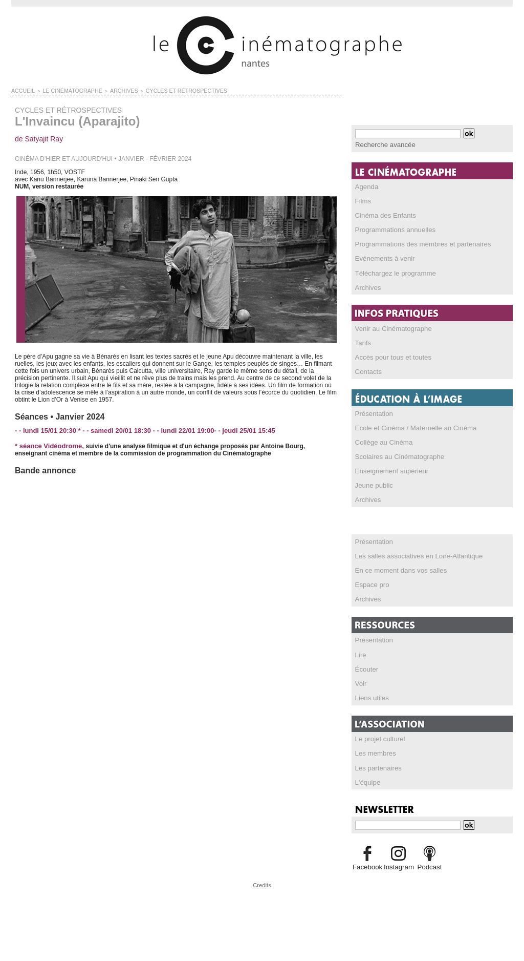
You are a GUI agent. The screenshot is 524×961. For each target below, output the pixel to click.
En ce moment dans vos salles (397, 568)
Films (362, 200)
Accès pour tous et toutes (389, 356)
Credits (262, 881)
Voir (360, 680)
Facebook (367, 863)
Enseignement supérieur (388, 469)
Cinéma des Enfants (382, 214)
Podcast (430, 863)
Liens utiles (370, 695)
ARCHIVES (108, 90)
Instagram (398, 863)
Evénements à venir (382, 257)
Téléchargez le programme (391, 272)
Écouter (365, 666)
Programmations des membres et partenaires (416, 243)
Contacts (367, 370)
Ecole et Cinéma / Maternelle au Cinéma (410, 426)
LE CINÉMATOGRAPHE (64, 90)
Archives (367, 286)
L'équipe (366, 779)
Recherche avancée (382, 144)
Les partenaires (376, 764)
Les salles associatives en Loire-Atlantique (413, 553)
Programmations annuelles (391, 229)
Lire (360, 652)
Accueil (21, 90)
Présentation (372, 411)
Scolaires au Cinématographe (395, 454)
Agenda (365, 186)
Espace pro (370, 582)
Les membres (373, 750)
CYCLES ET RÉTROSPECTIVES (162, 90)
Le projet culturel (378, 736)
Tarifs (362, 341)
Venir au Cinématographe (390, 327)
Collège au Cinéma (381, 440)
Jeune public (372, 483)
